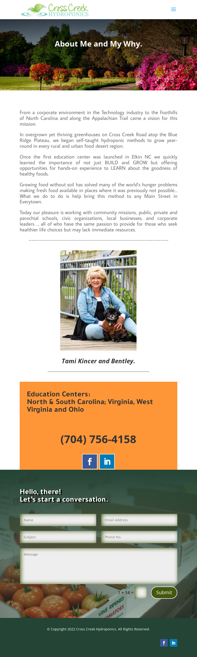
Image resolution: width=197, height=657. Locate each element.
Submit (164, 592)
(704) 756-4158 (98, 439)
